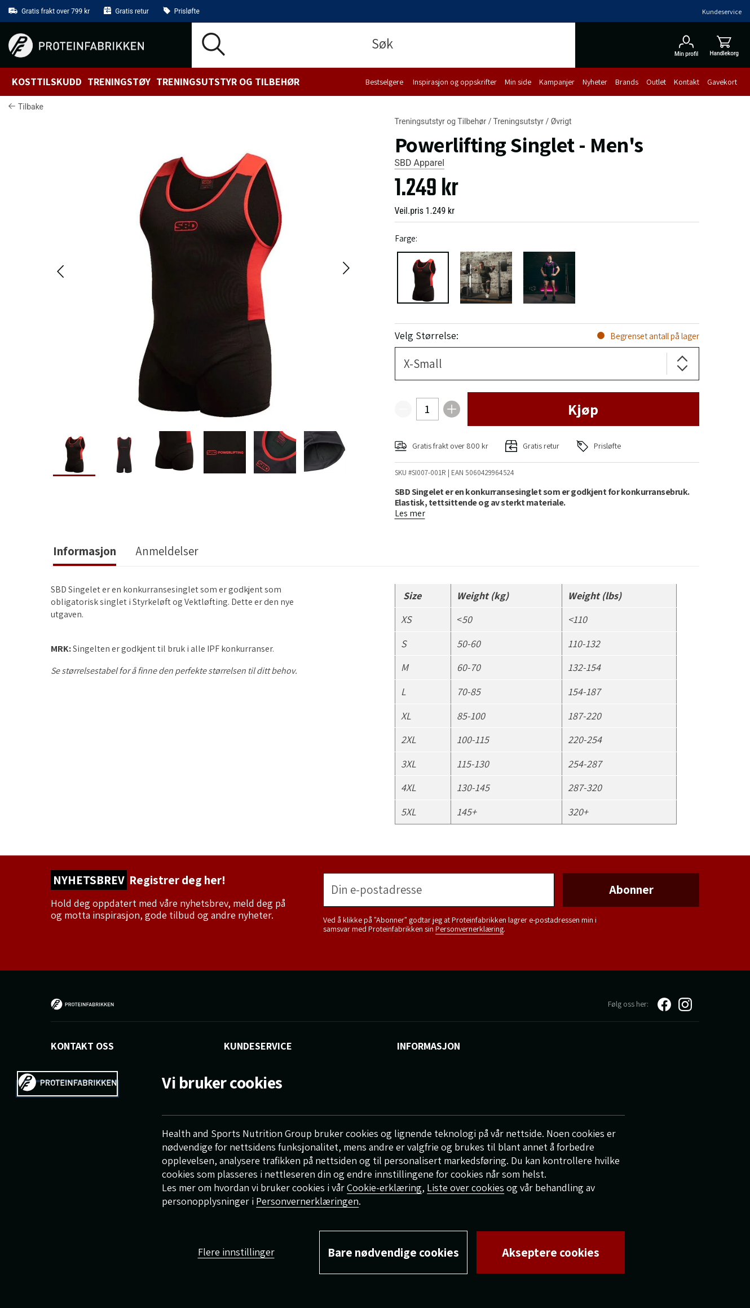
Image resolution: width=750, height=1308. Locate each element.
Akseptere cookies (550, 1252)
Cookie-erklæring (384, 1187)
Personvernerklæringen (307, 1201)
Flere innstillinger (236, 1251)
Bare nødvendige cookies (393, 1252)
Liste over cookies (465, 1187)
